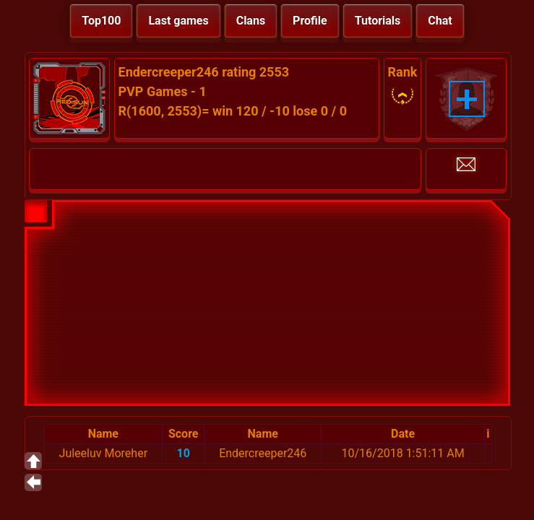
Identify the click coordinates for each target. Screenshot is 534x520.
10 (183, 453)
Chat (440, 20)
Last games (178, 20)
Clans (250, 20)
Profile (310, 20)
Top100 (101, 20)
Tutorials (378, 20)
